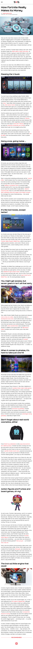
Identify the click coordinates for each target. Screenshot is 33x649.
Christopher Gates (7, 13)
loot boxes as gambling (18, 408)
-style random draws (12, 271)
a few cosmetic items (12, 325)
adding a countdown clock (11, 185)
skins (4, 103)
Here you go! (19, 541)
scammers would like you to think (16, 125)
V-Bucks (27, 118)
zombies (25, 339)
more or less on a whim (7, 317)
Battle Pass (10, 241)
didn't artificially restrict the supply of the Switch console (15, 192)
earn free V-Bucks (18, 123)
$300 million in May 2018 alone (20, 51)
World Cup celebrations (10, 444)
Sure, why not (4, 542)
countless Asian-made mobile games (21, 388)
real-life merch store (11, 451)
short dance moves (10, 105)
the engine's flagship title (18, 601)
